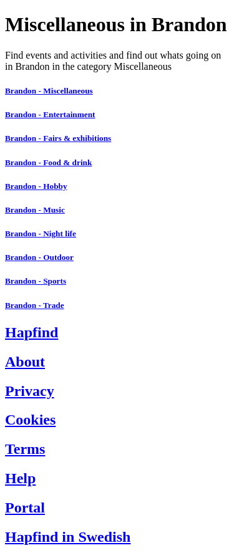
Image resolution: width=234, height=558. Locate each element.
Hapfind (31, 332)
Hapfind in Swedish (67, 537)
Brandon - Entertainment (50, 114)
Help (20, 478)
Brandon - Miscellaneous (49, 90)
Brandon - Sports (35, 281)
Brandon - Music (35, 209)
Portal (25, 507)
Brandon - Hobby (36, 186)
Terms (25, 449)
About (25, 362)
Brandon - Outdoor (39, 257)
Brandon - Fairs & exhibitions (58, 138)
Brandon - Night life (40, 233)
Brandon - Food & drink (48, 162)
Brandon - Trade (34, 305)
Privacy (29, 391)
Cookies (30, 419)
